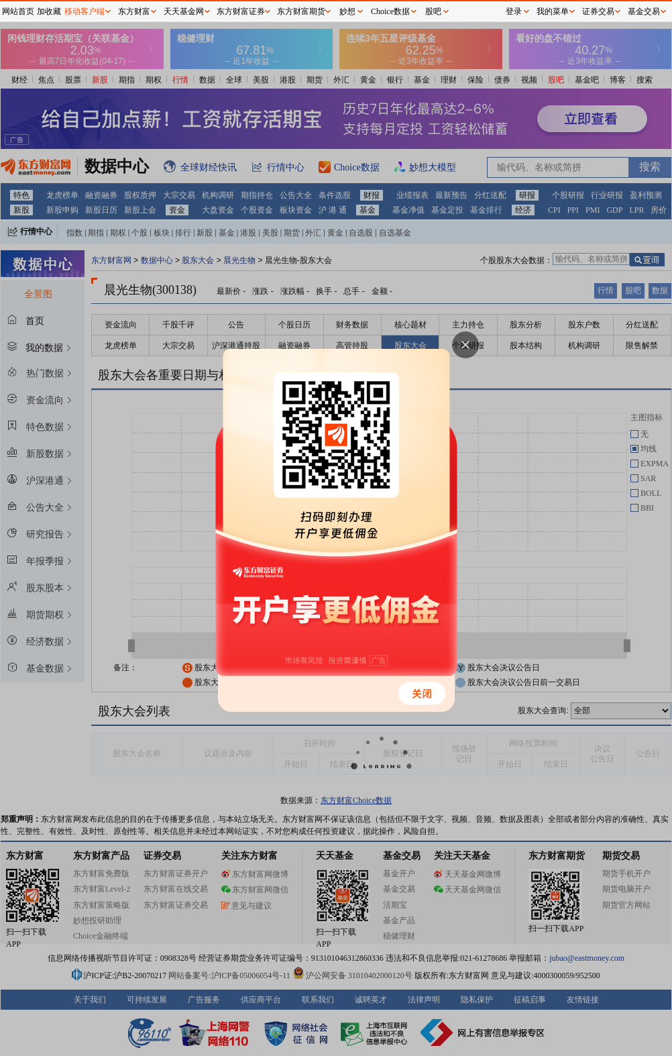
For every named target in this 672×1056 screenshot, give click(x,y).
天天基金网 (184, 11)
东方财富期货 (301, 11)
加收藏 (49, 11)
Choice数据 (390, 11)
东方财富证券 (241, 11)
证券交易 (598, 11)
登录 (514, 11)
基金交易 (644, 11)
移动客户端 (84, 11)
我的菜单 (553, 11)
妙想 (347, 11)
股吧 (433, 11)
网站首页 (18, 11)
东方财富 (134, 11)
